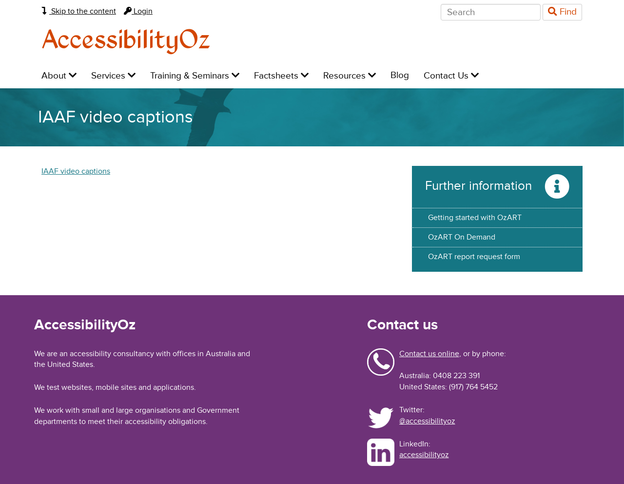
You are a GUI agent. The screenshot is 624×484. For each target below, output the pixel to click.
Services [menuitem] (113, 75)
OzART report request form (474, 257)
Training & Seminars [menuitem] (194, 75)
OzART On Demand (461, 237)
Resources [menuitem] (349, 75)
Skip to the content (78, 11)
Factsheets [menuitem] (281, 75)
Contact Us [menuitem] (451, 75)
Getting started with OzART (475, 217)
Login (138, 11)
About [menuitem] (59, 75)
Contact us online (429, 354)
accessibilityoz (424, 455)
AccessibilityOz (126, 40)
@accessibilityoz (427, 421)
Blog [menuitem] (399, 75)
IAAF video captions (75, 171)
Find (562, 12)
